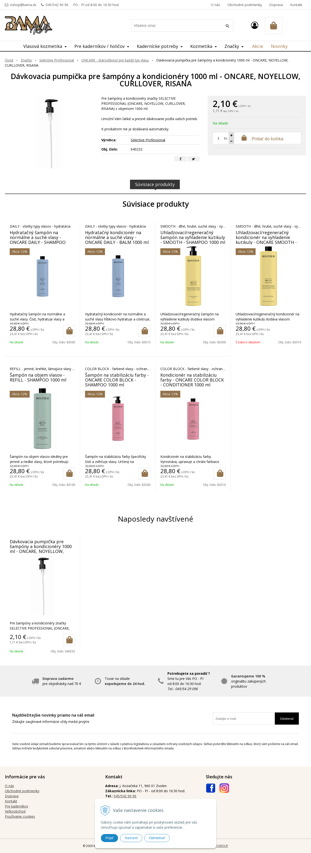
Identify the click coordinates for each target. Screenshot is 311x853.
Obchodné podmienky (244, 4)
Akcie (257, 46)
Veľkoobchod (15, 811)
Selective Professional (148, 140)
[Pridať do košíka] (69, 331)
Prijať (109, 838)
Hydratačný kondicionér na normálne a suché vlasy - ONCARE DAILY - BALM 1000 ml (117, 237)
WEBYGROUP (219, 846)
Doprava (276, 4)
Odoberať (287, 718)
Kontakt (296, 4)
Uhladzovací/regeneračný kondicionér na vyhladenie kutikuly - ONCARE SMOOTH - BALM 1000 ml (266, 240)
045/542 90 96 (57, 4)
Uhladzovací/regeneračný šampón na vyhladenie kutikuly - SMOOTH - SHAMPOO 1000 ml (192, 237)
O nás (215, 4)
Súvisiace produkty (155, 184)
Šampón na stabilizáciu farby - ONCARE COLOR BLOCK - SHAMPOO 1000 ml (117, 380)
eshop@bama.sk (23, 4)
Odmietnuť (157, 838)
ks (225, 138)
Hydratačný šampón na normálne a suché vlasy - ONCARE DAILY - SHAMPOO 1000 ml (38, 240)
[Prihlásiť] (254, 25)
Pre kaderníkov (16, 806)
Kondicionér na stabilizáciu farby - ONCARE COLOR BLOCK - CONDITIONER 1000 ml (192, 380)
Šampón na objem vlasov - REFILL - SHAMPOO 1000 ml (38, 377)
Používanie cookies (20, 816)
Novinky (279, 46)
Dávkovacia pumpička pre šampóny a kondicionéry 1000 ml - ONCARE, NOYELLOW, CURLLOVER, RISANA (41, 549)
